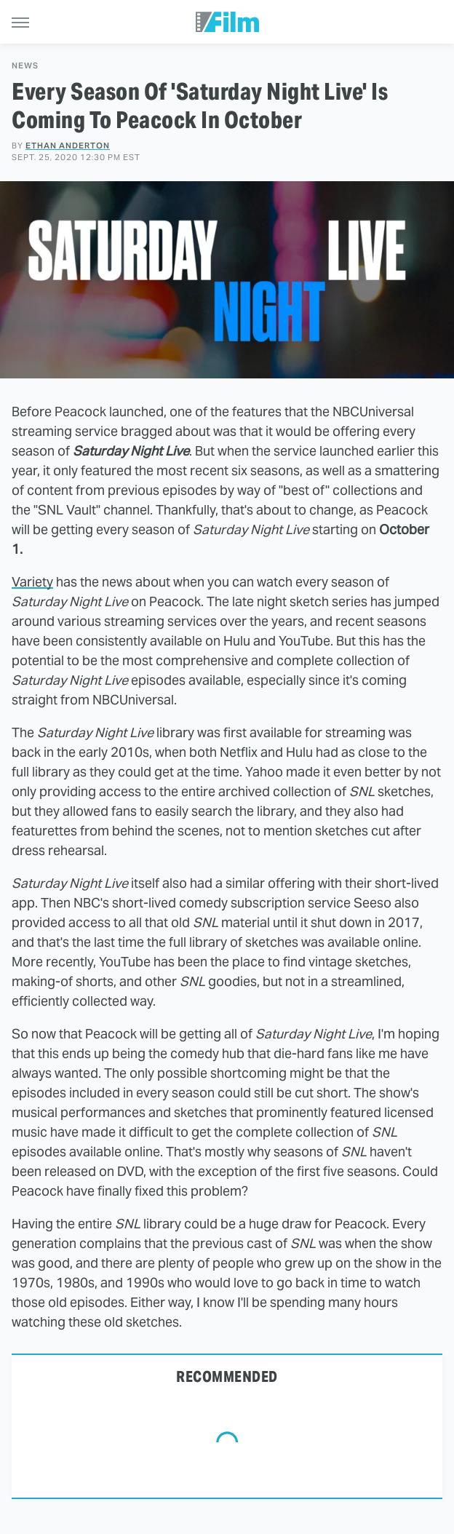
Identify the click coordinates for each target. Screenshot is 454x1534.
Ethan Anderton (67, 145)
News (25, 66)
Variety (32, 581)
